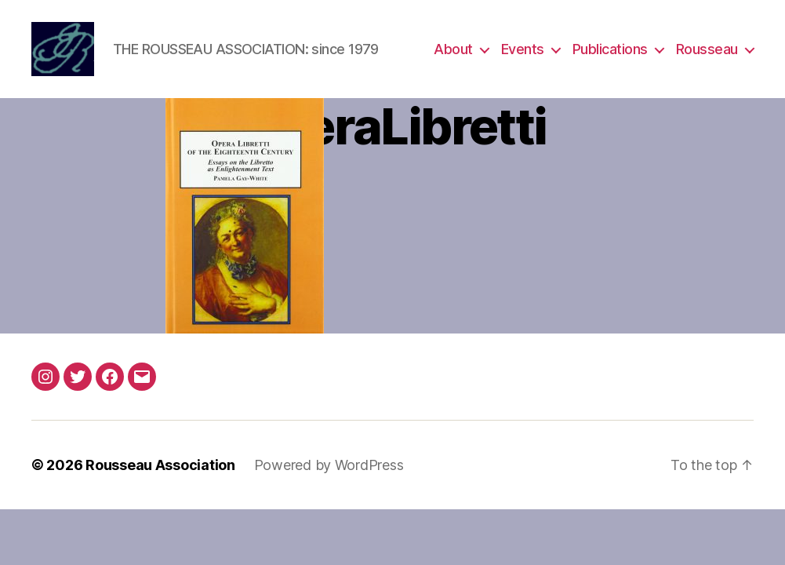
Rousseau (707, 49)
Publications (610, 49)
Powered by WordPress (329, 465)
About (453, 49)
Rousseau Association (160, 465)
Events (522, 49)
